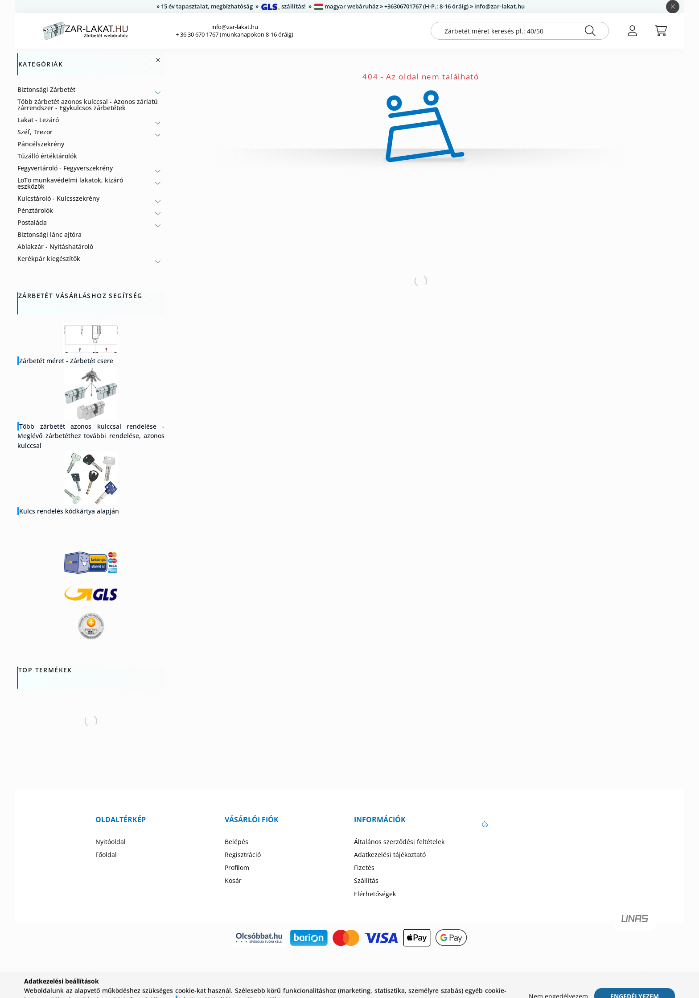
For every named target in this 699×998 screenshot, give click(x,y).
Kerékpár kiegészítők (48, 258)
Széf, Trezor (35, 132)
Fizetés (364, 867)
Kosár (233, 880)
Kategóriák (40, 64)
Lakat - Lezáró (38, 120)
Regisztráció (243, 854)
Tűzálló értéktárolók (47, 156)
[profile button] (632, 31)
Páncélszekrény (40, 144)
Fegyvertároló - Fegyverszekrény (65, 168)
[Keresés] (590, 31)
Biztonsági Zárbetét (46, 89)
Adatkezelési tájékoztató (390, 854)
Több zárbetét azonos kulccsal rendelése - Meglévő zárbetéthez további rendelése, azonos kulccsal (90, 436)
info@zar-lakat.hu (234, 27)
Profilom (237, 867)
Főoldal (106, 854)
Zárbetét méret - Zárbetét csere (66, 360)
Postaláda (32, 222)
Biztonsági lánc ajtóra (49, 234)
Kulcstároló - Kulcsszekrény (58, 198)
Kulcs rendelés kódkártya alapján (69, 511)
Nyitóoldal (110, 841)
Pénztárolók (35, 210)
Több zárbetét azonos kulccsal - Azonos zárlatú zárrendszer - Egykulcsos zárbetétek (87, 104)
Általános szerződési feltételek (399, 841)
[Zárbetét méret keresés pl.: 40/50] (520, 31)
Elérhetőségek (375, 894)
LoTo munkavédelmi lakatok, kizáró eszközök (70, 183)
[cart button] (661, 31)
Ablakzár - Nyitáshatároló (55, 246)
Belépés (236, 841)
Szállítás (366, 880)
